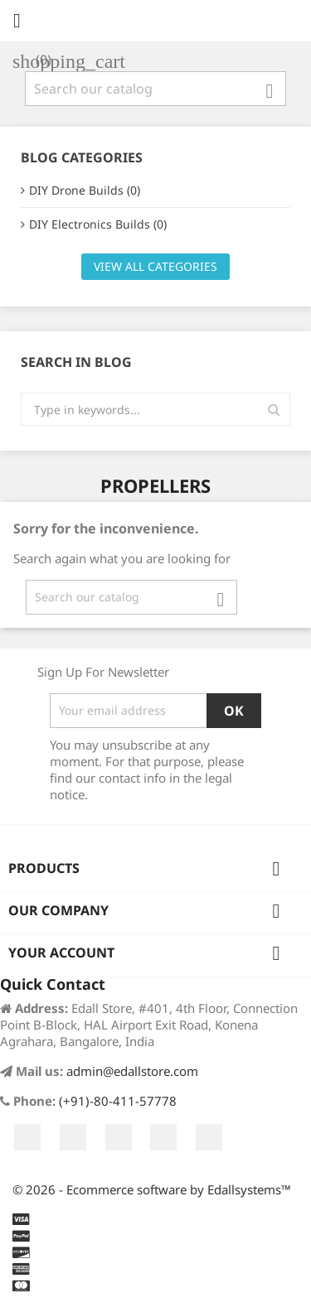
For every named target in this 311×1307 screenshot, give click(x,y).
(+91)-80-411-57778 (118, 1100)
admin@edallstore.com (132, 1071)
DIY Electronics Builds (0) (98, 224)
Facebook (27, 1137)
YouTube (118, 1137)
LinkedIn (209, 1137)
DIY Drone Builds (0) (84, 190)
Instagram (163, 1137)
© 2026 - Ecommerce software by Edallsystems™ (151, 1189)
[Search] (155, 88)
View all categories (155, 266)
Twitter (73, 1137)
